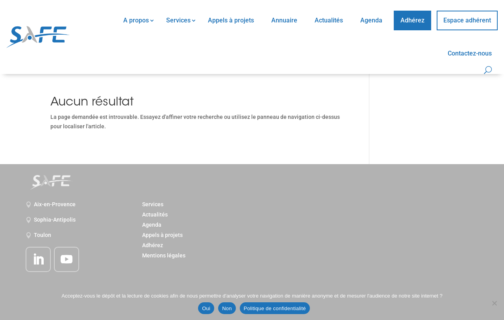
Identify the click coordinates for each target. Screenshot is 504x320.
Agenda (371, 20)
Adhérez (412, 20)
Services (178, 20)
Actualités (329, 20)
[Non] (494, 303)
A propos (136, 20)
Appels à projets (231, 20)
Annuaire (284, 20)
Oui (206, 308)
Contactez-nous (470, 53)
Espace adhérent (467, 20)
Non (227, 308)
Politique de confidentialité (275, 308)
